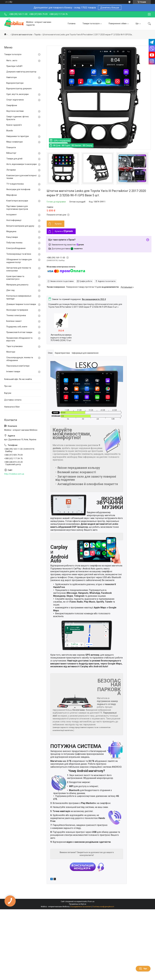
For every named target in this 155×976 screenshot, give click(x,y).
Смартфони (11, 105)
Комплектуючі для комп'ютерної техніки (21, 176)
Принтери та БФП (14, 66)
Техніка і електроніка (16, 315)
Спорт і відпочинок (15, 100)
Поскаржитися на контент (80, 907)
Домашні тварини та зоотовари (21, 304)
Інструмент (11, 214)
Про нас (7, 386)
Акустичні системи (15, 111)
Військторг (11, 153)
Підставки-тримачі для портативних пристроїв (17, 207)
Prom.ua (91, 901)
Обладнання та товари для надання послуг (19, 260)
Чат (143, 968)
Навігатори (11, 77)
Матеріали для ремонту (17, 285)
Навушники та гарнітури (17, 136)
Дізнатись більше (109, 7)
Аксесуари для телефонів (18, 189)
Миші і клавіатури (14, 142)
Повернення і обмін (118, 23)
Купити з (64, 231)
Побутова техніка (14, 242)
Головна (71, 23)
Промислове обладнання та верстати (19, 339)
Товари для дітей (14, 158)
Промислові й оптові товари (19, 332)
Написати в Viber (12, 407)
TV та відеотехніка (15, 184)
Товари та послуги (91, 23)
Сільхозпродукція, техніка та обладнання (19, 358)
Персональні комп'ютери (17, 366)
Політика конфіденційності (103, 907)
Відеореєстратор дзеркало (19, 88)
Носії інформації (13, 220)
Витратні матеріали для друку (20, 226)
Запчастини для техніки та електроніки (18, 269)
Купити (58, 224)
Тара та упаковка (14, 346)
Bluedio (9, 130)
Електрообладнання (15, 248)
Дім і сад (10, 290)
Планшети (11, 147)
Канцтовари (12, 237)
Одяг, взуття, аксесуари (17, 94)
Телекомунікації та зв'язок (18, 254)
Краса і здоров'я (14, 125)
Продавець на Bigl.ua (77, 904)
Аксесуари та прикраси (17, 310)
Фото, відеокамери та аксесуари (21, 164)
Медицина (11, 231)
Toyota (37, 34)
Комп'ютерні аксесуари (17, 201)
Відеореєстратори (14, 83)
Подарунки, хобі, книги (16, 326)
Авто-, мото (11, 60)
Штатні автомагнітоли (22, 34)
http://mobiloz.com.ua (14, 474)
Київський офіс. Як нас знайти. (18, 379)
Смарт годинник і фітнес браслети (17, 118)
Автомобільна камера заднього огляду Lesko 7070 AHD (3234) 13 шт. (61, 337)
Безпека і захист (14, 321)
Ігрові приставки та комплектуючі (15, 277)
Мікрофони (11, 195)
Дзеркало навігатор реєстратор (21, 72)
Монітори (10, 352)
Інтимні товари (13, 371)
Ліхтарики (11, 170)
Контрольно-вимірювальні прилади (18, 297)
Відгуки (7, 393)
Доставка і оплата (12, 400)
